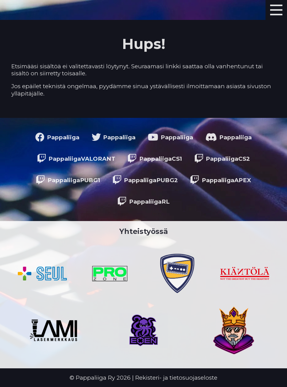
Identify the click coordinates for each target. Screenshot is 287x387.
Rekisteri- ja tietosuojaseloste (176, 377)
